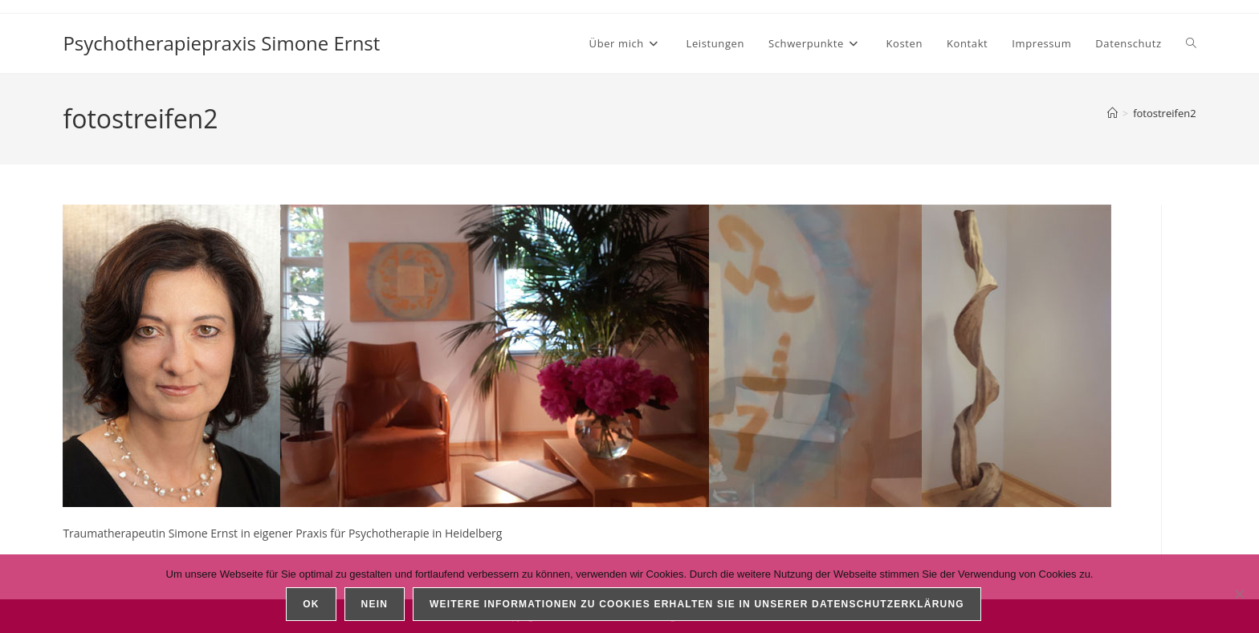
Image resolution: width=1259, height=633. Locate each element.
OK (311, 604)
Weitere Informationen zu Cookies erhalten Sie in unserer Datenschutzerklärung (697, 604)
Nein (374, 604)
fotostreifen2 (1164, 113)
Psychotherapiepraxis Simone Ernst (221, 43)
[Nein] (1239, 594)
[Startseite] (1112, 113)
